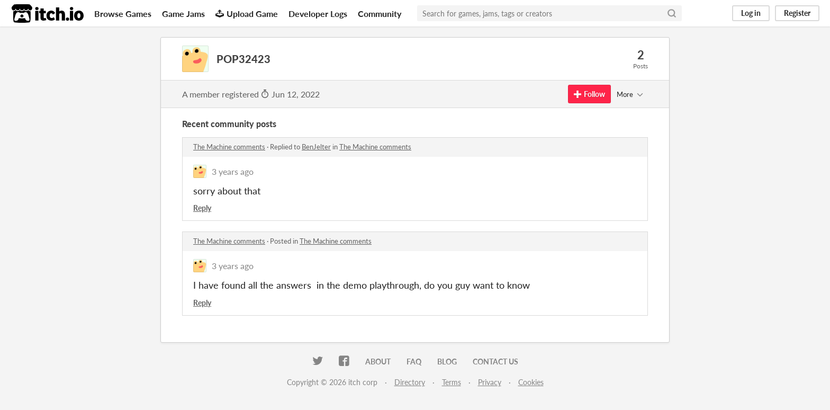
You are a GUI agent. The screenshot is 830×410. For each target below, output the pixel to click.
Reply (202, 207)
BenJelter (316, 146)
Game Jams (183, 13)
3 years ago (233, 171)
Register (797, 12)
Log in (751, 12)
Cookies (531, 382)
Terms (451, 382)
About (378, 361)
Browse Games (122, 13)
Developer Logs (317, 13)
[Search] (672, 13)
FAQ (414, 361)
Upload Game (246, 13)
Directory (409, 382)
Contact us (495, 361)
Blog (447, 361)
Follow (589, 94)
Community (379, 13)
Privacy (489, 382)
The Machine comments (229, 146)
